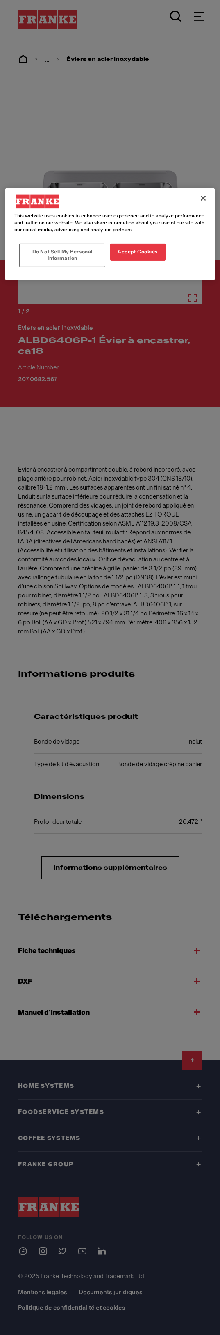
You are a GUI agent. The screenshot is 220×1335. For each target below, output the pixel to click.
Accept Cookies (138, 251)
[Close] (203, 198)
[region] (109, 234)
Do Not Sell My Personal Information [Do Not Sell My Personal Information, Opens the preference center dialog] (62, 255)
